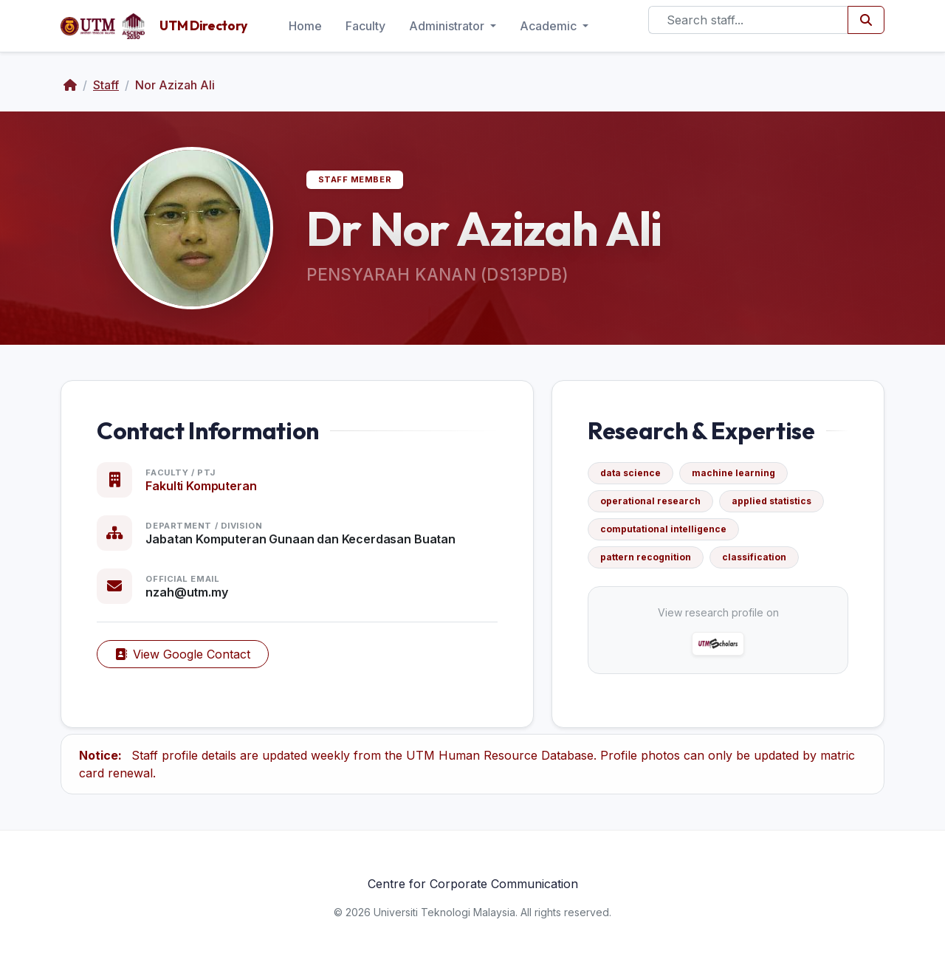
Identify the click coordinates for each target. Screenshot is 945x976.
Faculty (365, 25)
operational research (650, 500)
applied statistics (771, 500)
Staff (106, 85)
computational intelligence (663, 529)
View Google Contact (182, 654)
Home (305, 25)
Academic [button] (550, 25)
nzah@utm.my (186, 592)
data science (630, 472)
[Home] (70, 85)
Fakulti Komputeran (200, 485)
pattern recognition (645, 557)
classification (754, 557)
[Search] (748, 20)
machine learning (733, 472)
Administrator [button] (448, 25)
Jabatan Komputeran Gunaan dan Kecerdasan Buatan (300, 539)
